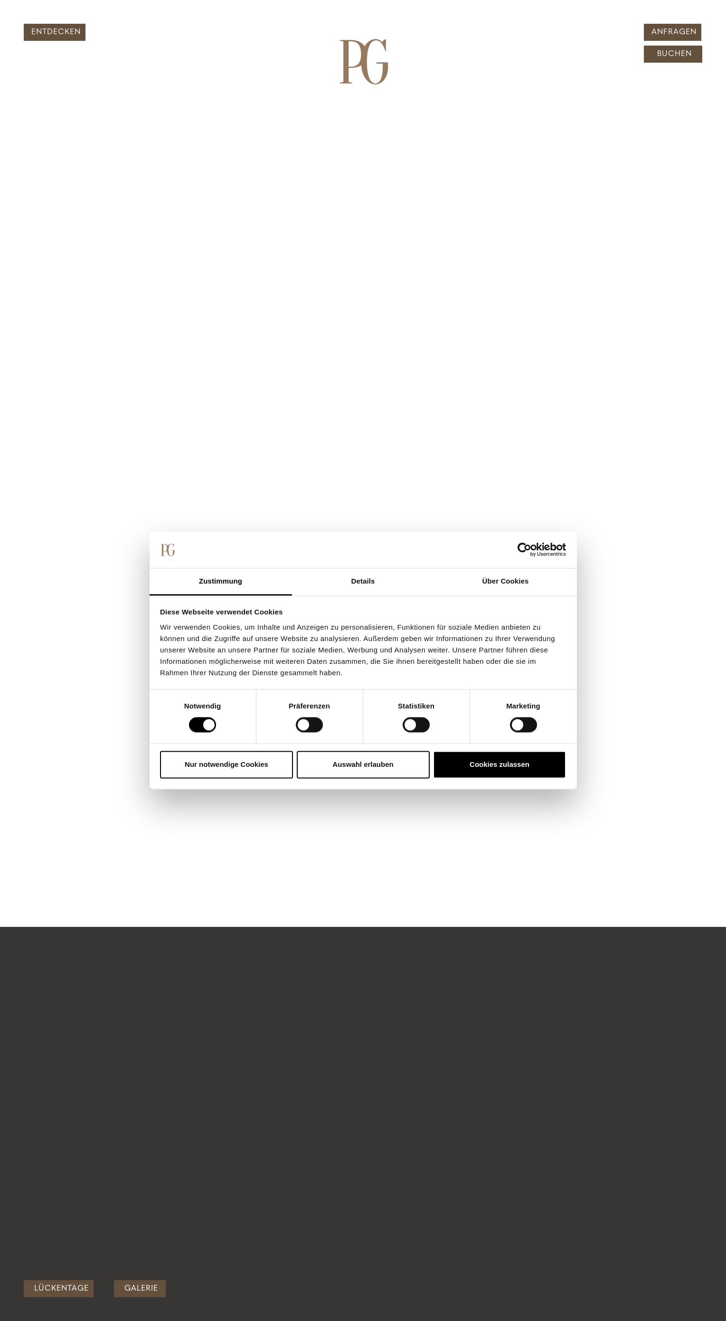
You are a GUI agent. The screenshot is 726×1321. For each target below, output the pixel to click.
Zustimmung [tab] (220, 581)
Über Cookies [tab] (505, 581)
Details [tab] (363, 581)
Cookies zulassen (499, 764)
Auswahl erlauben (362, 764)
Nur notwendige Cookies (226, 764)
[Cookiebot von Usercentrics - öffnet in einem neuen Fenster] (524, 550)
